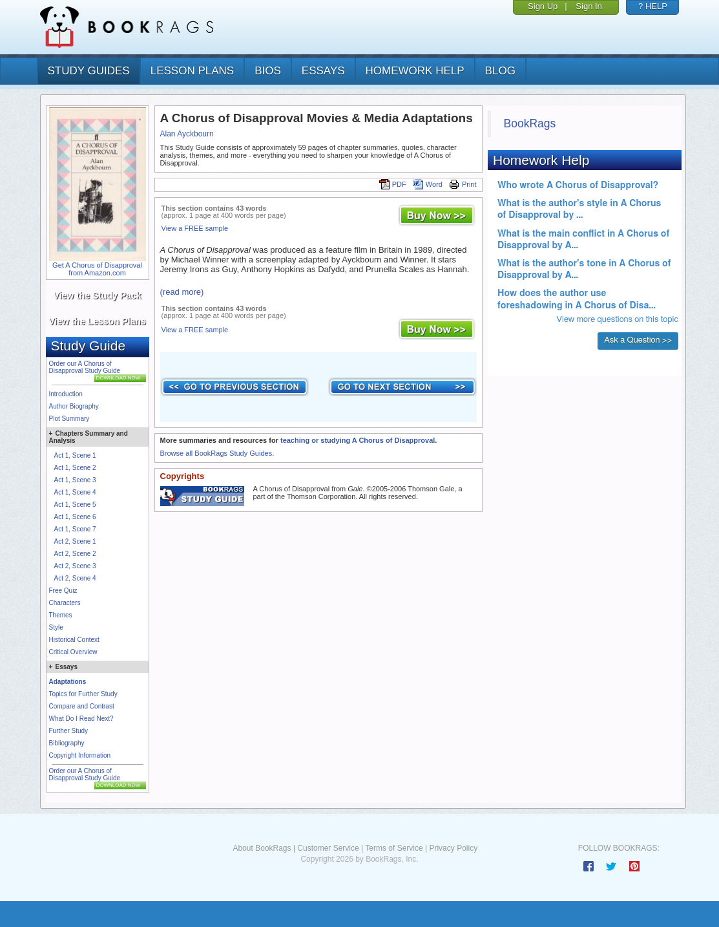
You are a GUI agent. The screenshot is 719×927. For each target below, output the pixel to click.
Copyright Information (80, 755)
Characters (65, 602)
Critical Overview (73, 651)
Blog (500, 71)
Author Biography (74, 406)
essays (323, 71)
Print (463, 184)
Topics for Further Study (83, 694)
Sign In (588, 6)
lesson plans (192, 71)
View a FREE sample (195, 228)
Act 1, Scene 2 (75, 467)
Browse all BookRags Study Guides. (217, 453)
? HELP (652, 6)
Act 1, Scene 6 (75, 516)
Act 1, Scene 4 (75, 492)
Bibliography (67, 743)
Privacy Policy (453, 848)
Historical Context (74, 639)
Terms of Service (393, 848)
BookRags (530, 123)
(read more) (182, 292)
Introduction (66, 394)
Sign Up (542, 6)
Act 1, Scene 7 (75, 529)
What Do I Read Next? (81, 718)
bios (268, 71)
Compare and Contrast (81, 706)
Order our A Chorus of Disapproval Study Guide (85, 367)
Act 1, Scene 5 (75, 504)
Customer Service (328, 848)
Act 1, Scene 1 (75, 455)
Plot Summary (69, 418)
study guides (89, 71)
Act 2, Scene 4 (75, 578)
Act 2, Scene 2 (75, 553)
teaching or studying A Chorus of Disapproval (357, 440)
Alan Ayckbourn (187, 133)
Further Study (69, 730)
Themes (60, 615)
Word (428, 184)
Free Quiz (63, 590)
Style (56, 627)
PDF (392, 184)
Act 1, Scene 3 (75, 480)
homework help (415, 71)
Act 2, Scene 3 (75, 566)
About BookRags (262, 848)
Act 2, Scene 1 (75, 541)
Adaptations (68, 681)
